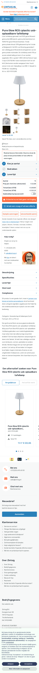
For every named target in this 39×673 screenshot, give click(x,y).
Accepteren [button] (28, 664)
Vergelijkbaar (10, 383)
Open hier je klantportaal (10, 222)
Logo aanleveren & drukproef (14, 534)
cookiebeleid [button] (10, 642)
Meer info (5, 149)
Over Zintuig (8, 564)
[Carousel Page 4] (22, 451)
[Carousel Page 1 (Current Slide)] (16, 451)
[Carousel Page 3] (20, 451)
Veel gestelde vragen (11, 532)
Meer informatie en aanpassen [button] (19, 669)
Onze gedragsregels (10, 572)
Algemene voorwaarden (12, 537)
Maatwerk (7, 581)
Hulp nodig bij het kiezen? (12, 545)
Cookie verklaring (9, 575)
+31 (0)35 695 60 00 (9, 2)
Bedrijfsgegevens (10, 567)
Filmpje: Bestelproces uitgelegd (14, 529)
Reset (6, 144)
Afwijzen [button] (11, 664)
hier (15, 14)
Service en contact (10, 526)
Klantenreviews (9, 570)
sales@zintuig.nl (11, 253)
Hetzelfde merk (28, 383)
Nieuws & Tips (8, 578)
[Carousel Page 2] (18, 451)
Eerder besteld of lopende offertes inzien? (18, 548)
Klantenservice (32, 2)
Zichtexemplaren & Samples (13, 543)
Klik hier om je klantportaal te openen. (16, 551)
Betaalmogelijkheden (11, 540)
